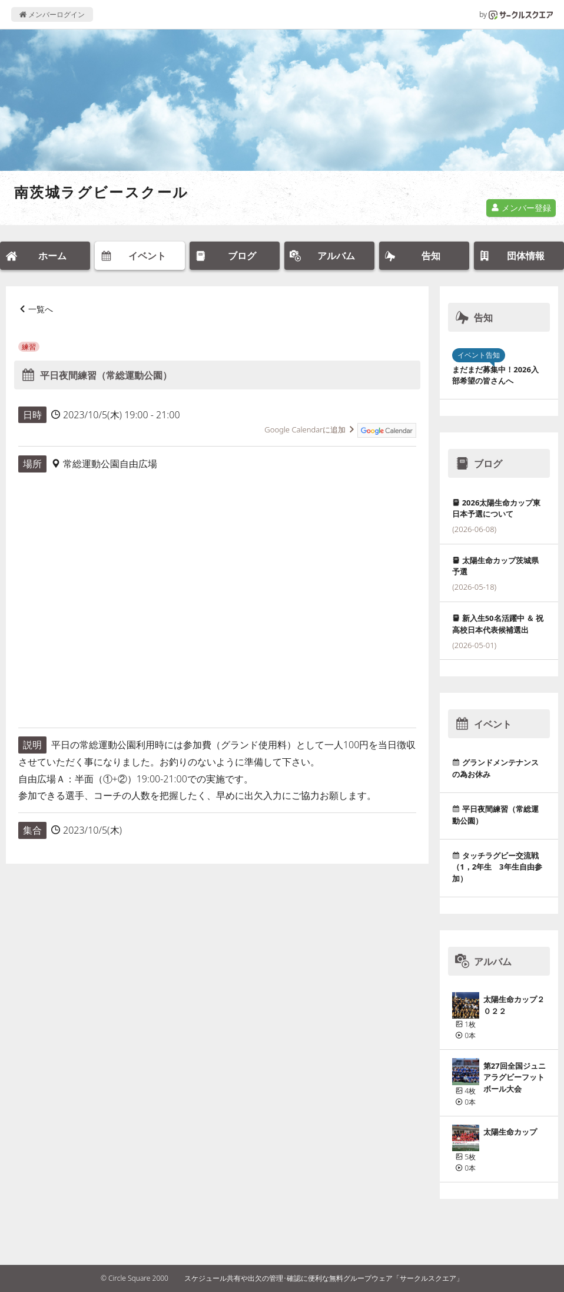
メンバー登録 (521, 207)
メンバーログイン (52, 14)
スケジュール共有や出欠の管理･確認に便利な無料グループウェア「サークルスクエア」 (323, 1278)
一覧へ (40, 309)
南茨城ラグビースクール (101, 191)
